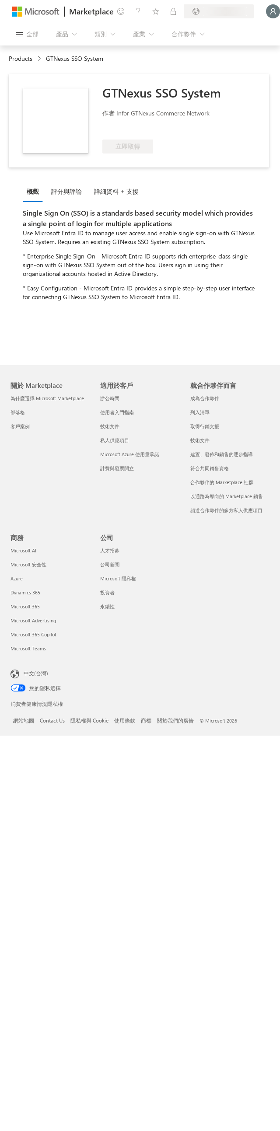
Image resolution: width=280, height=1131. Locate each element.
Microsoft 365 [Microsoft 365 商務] (25, 606)
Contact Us (52, 720)
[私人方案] (173, 11)
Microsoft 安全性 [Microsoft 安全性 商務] (28, 564)
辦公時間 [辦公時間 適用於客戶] (109, 398)
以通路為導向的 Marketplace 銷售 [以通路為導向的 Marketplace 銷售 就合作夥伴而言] (226, 496)
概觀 (33, 191)
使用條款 (124, 720)
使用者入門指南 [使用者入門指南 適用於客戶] (117, 412)
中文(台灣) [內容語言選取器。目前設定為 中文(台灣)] (36, 673)
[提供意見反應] (121, 11)
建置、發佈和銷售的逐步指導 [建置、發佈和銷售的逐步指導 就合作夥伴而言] (221, 454)
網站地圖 (23, 720)
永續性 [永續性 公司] (107, 606)
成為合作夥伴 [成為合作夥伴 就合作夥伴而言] (204, 398)
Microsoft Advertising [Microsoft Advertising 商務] (33, 620)
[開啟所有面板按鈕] (27, 34)
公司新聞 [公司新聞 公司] (109, 564)
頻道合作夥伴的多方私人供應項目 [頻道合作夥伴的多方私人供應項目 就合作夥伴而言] (226, 510)
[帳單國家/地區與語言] (219, 11)
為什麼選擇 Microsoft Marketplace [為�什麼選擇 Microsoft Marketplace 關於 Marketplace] (47, 398)
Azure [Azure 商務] (16, 578)
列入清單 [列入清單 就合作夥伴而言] (200, 412)
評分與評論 (66, 191)
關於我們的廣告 (175, 720)
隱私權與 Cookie (89, 720)
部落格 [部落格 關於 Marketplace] (17, 412)
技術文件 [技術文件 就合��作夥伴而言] (200, 440)
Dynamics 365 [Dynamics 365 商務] (25, 592)
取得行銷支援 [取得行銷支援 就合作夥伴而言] (204, 426)
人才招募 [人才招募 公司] (109, 550)
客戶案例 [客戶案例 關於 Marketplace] (20, 426)
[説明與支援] (138, 11)
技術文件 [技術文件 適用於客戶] (109, 426)
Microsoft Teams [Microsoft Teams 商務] (28, 648)
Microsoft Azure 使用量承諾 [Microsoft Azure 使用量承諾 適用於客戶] (129, 454)
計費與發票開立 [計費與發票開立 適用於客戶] (117, 468)
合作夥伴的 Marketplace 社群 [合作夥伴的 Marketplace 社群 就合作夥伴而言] (221, 482)
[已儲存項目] (156, 11)
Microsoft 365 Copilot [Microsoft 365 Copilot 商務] (33, 634)
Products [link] (20, 58)
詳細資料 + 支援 (116, 191)
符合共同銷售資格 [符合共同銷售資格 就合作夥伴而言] (209, 468)
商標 (146, 720)
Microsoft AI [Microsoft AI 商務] (23, 550)
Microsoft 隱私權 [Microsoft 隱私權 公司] (118, 578)
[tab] (35, 191)
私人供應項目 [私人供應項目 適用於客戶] (114, 440)
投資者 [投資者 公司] (107, 592)
